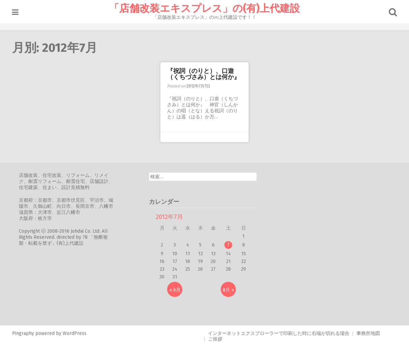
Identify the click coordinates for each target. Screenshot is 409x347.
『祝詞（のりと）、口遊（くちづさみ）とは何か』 (203, 74)
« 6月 (175, 290)
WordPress (75, 333)
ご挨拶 (215, 339)
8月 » (228, 290)
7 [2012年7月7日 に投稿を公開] (228, 244)
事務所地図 (368, 333)
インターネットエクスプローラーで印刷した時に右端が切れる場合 (278, 333)
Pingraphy (23, 333)
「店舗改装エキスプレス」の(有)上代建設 (204, 8)
